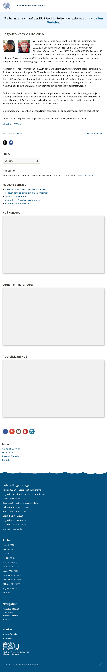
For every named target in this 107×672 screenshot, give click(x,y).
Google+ (12, 431)
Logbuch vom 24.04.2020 (14, 520)
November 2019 (10, 579)
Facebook (5, 431)
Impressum (8, 638)
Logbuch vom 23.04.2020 (14, 524)
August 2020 (8, 545)
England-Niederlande (12, 528)
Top (101, 664)
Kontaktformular (10, 634)
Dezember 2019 (10, 575)
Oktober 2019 (9, 584)
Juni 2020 (7, 549)
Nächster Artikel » (93, 133)
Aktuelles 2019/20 (11, 448)
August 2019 (8, 588)
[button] (5, 142)
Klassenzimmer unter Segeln (29, 5)
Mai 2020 (7, 553)
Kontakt (6, 460)
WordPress (32, 431)
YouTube (25, 431)
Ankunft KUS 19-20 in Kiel (14, 511)
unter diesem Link (86, 175)
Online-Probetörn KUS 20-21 (18, 203)
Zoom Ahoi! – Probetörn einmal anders (22, 199)
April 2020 (7, 558)
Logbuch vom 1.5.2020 (13, 515)
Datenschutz (8, 642)
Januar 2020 (8, 571)
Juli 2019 (6, 592)
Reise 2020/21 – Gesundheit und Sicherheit (25, 189)
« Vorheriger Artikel (12, 133)
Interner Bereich (10, 456)
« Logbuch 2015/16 (12, 124)
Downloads (7, 452)
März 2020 (8, 562)
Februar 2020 (9, 566)
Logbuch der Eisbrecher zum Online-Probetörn (26, 192)
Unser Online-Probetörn (16, 196)
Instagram (18, 431)
